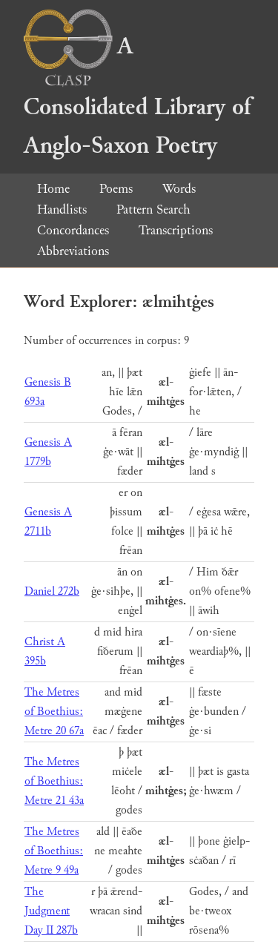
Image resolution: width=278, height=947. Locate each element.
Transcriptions (176, 230)
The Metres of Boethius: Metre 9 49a (53, 851)
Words (179, 188)
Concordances (73, 230)
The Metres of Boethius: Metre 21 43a (54, 781)
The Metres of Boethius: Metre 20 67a (54, 711)
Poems (116, 188)
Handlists (62, 209)
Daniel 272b (51, 591)
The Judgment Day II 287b (51, 911)
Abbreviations (73, 251)
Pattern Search (153, 209)
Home (53, 188)
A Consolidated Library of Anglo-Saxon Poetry (137, 96)
